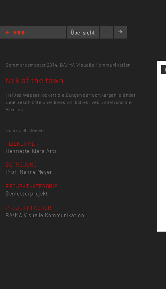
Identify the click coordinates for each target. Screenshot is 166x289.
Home (15, 33)
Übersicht (83, 32)
